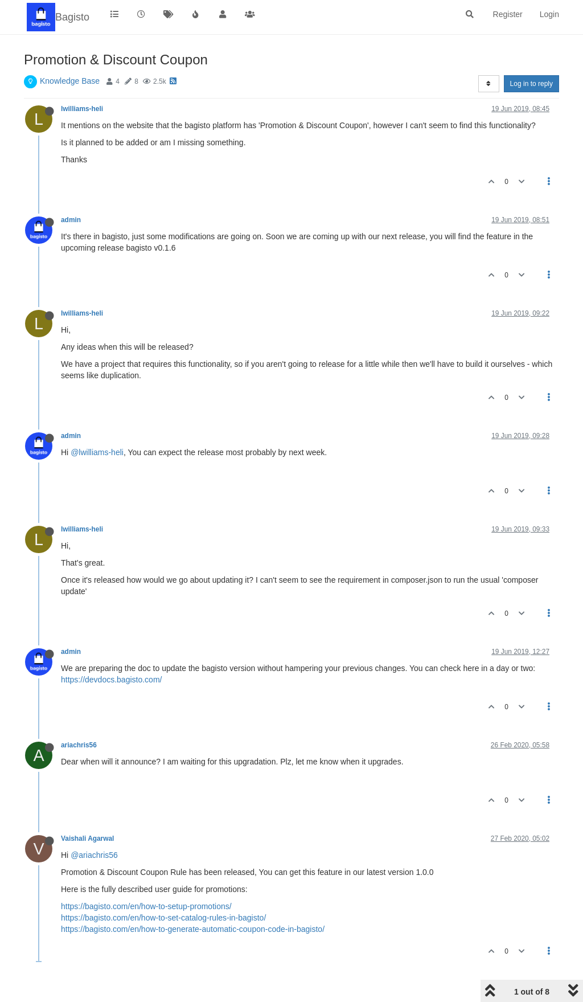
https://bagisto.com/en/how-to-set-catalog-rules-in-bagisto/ (163, 917)
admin (71, 220)
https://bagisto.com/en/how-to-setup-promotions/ (146, 906)
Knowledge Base (70, 80)
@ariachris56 (94, 855)
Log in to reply (531, 84)
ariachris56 (79, 745)
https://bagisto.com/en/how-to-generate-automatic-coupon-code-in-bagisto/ (193, 929)
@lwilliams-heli (97, 452)
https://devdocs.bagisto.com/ (111, 679)
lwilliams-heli (82, 109)
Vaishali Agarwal (87, 839)
